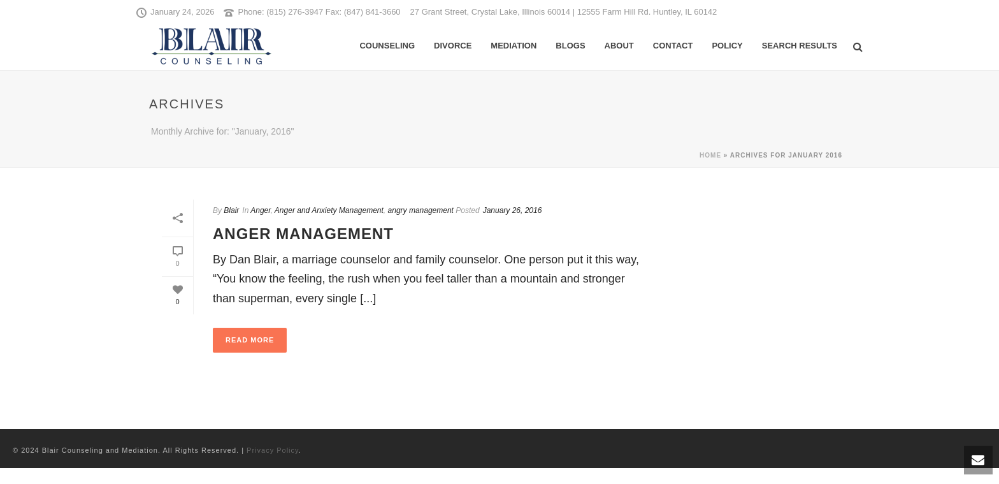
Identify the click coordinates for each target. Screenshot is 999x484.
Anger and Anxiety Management (329, 210)
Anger (260, 210)
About (619, 45)
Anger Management (303, 233)
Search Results (799, 45)
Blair (231, 210)
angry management (421, 210)
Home (710, 155)
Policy (727, 45)
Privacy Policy (273, 450)
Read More (250, 340)
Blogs (570, 45)
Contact (673, 45)
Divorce (452, 45)
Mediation (513, 45)
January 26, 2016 (512, 210)
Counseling (387, 45)
